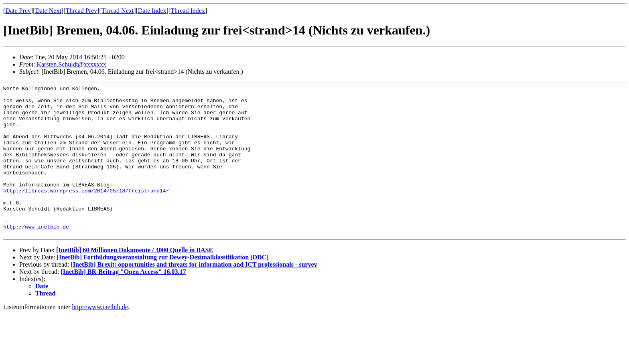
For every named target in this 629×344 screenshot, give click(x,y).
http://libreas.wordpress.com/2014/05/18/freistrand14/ (86, 212)
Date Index (152, 10)
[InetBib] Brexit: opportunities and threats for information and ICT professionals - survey (194, 294)
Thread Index (187, 10)
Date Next (48, 10)
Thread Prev (81, 10)
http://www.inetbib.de (36, 255)
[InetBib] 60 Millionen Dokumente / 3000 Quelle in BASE (134, 280)
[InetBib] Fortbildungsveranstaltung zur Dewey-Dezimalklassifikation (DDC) (163, 287)
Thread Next (117, 10)
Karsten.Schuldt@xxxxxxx (71, 64)
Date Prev (18, 10)
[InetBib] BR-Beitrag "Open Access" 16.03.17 (123, 301)
